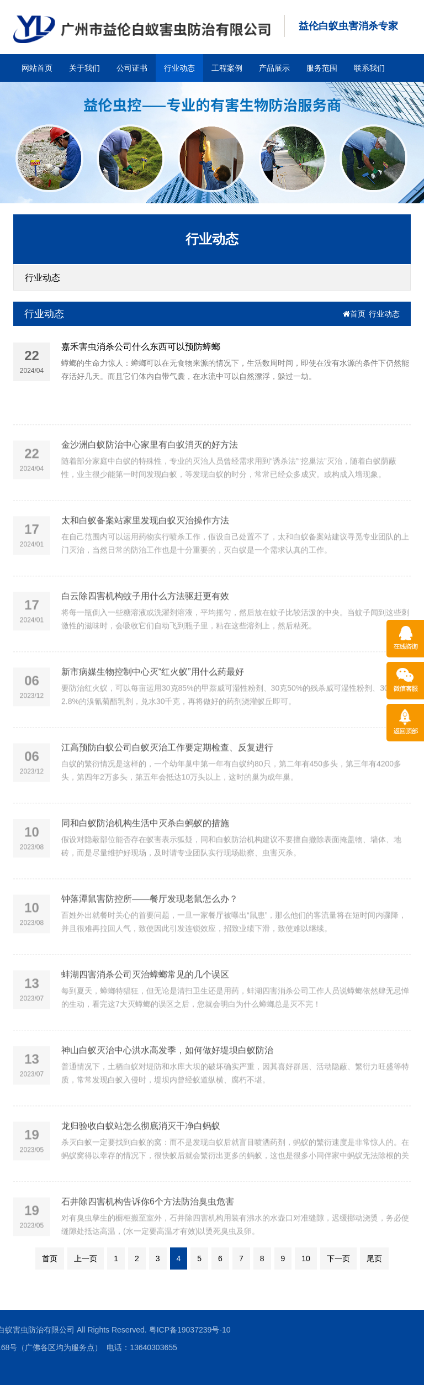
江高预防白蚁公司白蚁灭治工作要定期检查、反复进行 (167, 772)
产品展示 (274, 68)
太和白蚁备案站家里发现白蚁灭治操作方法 (145, 545)
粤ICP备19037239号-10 (57, 1329)
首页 (354, 313)
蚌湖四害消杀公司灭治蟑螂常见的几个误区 (145, 999)
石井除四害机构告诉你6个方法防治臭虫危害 (147, 1226)
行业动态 (179, 68)
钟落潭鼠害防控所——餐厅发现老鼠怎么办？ (149, 924)
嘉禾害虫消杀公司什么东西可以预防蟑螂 (140, 346)
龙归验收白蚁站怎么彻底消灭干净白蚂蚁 (140, 1151)
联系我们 (369, 68)
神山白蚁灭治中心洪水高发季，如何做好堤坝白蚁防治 (167, 1075)
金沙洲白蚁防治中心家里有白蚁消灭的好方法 (149, 470)
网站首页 (37, 68)
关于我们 (84, 68)
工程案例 (226, 68)
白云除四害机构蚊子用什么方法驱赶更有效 (145, 621)
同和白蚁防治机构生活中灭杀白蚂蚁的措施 (145, 848)
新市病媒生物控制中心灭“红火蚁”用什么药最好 (152, 697)
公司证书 (131, 68)
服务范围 (321, 68)
